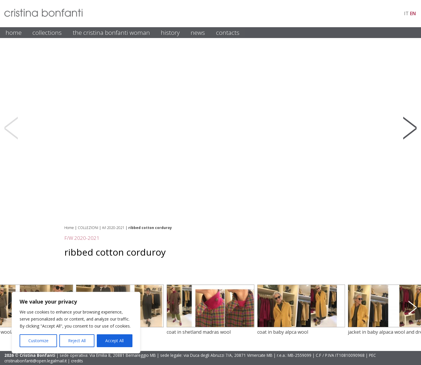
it (406, 13)
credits (77, 361)
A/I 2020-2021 (113, 227)
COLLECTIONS (47, 32)
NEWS (198, 32)
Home (69, 227)
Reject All (77, 340)
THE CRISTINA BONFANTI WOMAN (111, 32)
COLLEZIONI (88, 227)
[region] (76, 322)
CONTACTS (227, 32)
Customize (38, 340)
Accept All (114, 340)
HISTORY (170, 32)
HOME (14, 32)
